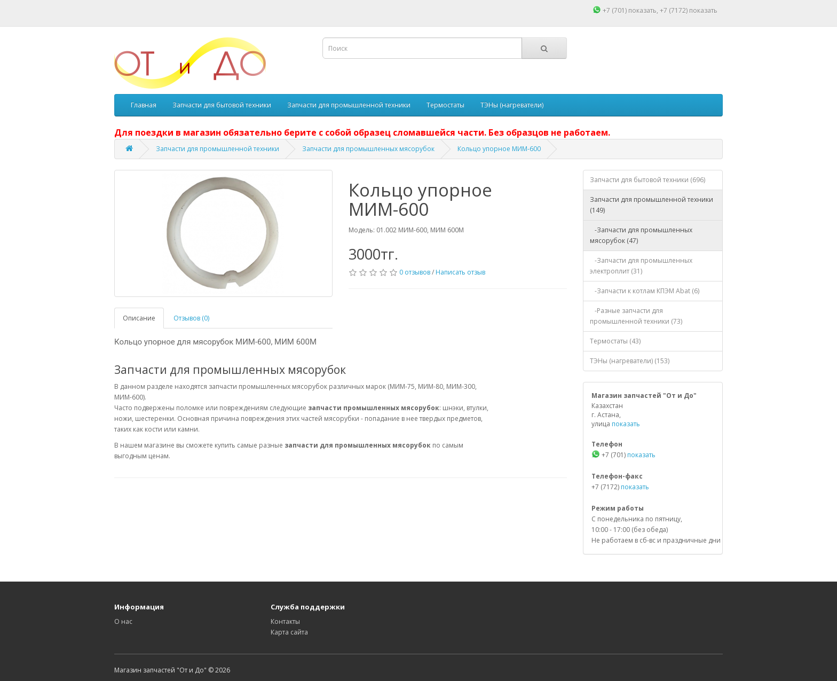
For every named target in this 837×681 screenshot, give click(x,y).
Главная (143, 104)
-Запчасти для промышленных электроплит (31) (641, 266)
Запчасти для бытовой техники (221, 104)
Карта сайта (289, 632)
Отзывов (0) (191, 318)
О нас (123, 621)
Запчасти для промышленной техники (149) (651, 205)
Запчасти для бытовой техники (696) (647, 179)
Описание (139, 318)
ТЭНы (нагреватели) (511, 104)
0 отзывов (414, 272)
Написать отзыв (460, 272)
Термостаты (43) (615, 341)
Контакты (285, 621)
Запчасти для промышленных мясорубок (368, 148)
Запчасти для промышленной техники (348, 104)
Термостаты (445, 104)
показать (642, 10)
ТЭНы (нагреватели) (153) (629, 360)
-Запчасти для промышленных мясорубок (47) (641, 235)
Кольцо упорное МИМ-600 (499, 148)
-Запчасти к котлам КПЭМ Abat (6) (644, 290)
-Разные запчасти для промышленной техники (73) (636, 316)
